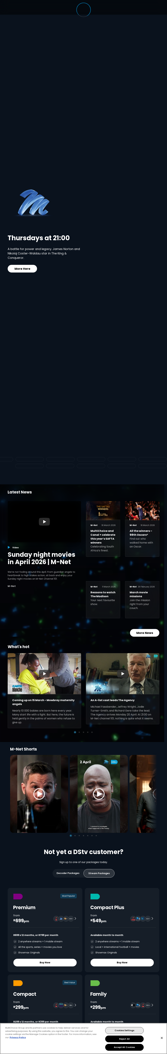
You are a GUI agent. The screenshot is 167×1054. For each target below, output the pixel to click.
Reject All (124, 1038)
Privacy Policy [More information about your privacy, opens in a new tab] (18, 1037)
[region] (83, 1038)
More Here (22, 269)
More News (144, 633)
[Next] (153, 793)
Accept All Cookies (124, 1047)
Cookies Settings (124, 1030)
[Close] (161, 1038)
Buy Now (45, 962)
